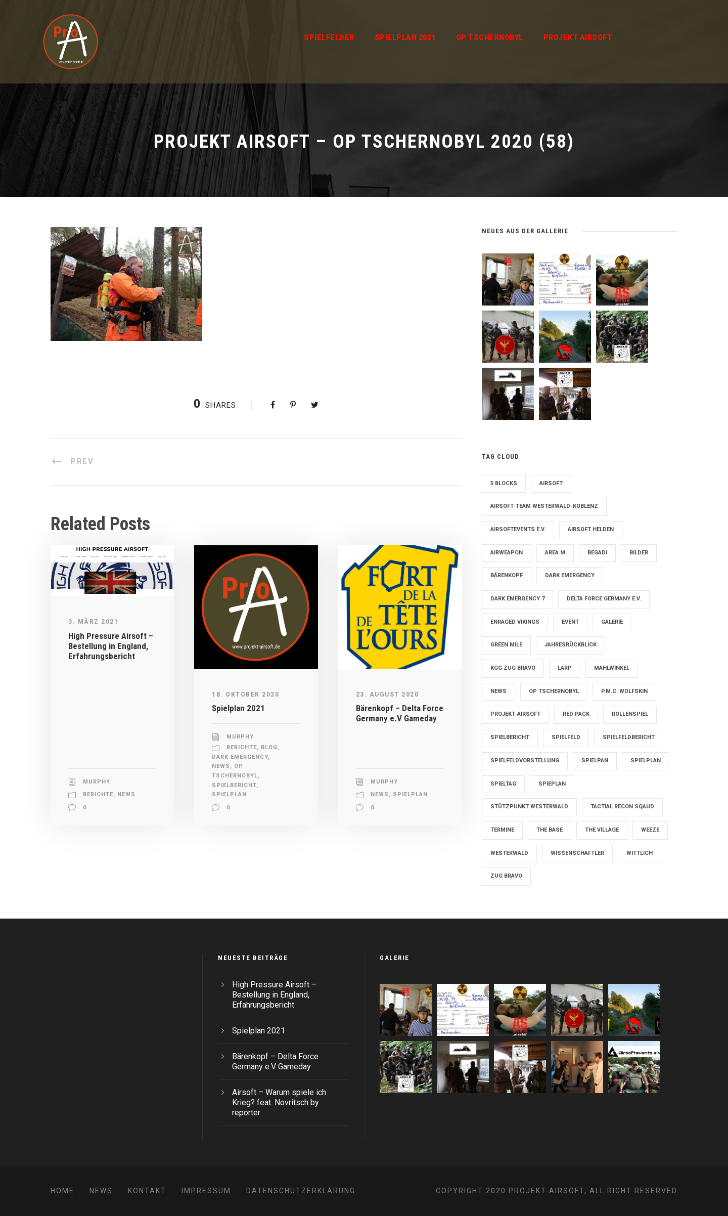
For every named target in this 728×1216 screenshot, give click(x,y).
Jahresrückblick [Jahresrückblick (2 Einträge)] (570, 644)
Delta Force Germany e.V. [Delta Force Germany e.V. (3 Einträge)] (604, 598)
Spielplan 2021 (405, 37)
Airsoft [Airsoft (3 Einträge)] (551, 483)
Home (62, 1191)
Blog (269, 747)
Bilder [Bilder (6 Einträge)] (638, 552)
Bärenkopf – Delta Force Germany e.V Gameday (399, 713)
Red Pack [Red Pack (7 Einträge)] (576, 714)
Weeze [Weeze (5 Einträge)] (650, 830)
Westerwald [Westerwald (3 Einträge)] (509, 853)
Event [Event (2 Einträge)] (570, 622)
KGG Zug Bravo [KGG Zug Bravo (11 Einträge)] (512, 668)
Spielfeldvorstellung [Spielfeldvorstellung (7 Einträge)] (524, 760)
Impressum (206, 1191)
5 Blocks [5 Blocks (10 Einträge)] (503, 483)
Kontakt (147, 1191)
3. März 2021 (93, 621)
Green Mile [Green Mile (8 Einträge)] (506, 644)
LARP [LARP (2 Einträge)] (565, 668)
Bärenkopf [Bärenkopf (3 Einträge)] (506, 575)
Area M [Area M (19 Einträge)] (555, 552)
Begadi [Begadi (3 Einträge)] (597, 552)
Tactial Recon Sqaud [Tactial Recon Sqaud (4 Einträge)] (622, 806)
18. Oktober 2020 (245, 694)
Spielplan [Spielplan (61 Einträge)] (645, 760)
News (126, 794)
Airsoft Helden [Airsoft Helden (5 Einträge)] (591, 529)
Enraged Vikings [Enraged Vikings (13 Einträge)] (514, 622)
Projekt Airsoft (578, 37)
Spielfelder (329, 37)
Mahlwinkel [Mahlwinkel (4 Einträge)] (611, 668)
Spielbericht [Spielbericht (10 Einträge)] (509, 737)
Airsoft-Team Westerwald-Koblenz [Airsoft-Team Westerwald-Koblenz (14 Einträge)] (544, 506)
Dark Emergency (240, 757)
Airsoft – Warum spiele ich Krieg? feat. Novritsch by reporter (279, 1102)
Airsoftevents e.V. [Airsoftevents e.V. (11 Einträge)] (517, 529)
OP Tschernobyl (489, 37)
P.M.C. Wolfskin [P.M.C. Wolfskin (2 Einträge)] (624, 691)
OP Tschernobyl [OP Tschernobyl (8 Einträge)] (554, 691)
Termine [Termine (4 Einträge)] (502, 830)
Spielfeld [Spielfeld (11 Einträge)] (566, 737)
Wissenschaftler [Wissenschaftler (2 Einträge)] (577, 853)
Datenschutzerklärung (300, 1191)
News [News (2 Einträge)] (498, 691)
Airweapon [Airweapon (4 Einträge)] (506, 552)
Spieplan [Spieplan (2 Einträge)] (552, 783)
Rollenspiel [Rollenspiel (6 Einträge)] (630, 714)
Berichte (98, 794)
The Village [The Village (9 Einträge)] (602, 830)
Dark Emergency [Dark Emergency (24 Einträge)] (570, 575)
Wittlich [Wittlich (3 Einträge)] (639, 853)
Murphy (96, 781)
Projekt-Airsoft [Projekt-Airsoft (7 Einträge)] (515, 714)
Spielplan (229, 794)
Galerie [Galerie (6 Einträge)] (612, 622)
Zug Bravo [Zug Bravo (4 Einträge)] (506, 876)
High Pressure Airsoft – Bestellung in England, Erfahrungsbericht (110, 646)
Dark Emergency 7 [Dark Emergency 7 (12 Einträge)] (517, 598)
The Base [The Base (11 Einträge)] (549, 830)
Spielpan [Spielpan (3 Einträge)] (594, 760)
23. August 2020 (387, 694)
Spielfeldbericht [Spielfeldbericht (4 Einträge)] (629, 737)
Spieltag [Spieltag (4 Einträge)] (503, 783)
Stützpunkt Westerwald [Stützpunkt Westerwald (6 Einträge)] (529, 806)
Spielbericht (234, 785)
